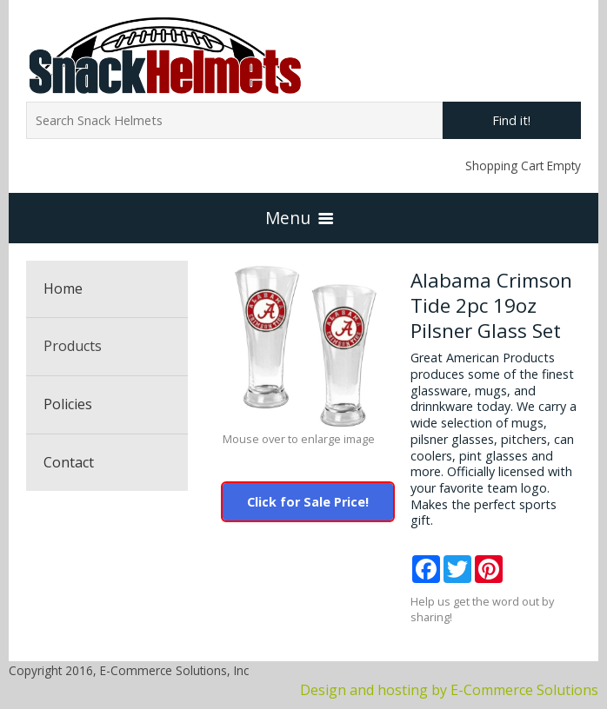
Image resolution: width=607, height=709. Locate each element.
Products (72, 345)
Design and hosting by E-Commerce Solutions (449, 689)
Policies (67, 404)
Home (63, 288)
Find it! (511, 120)
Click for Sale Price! (308, 502)
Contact (68, 462)
